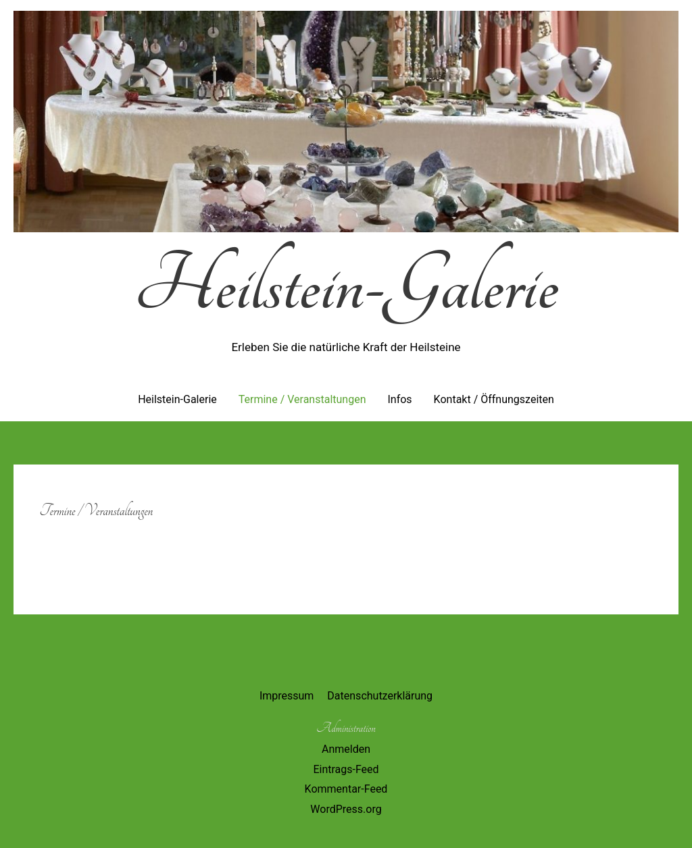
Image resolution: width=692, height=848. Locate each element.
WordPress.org (345, 809)
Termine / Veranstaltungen (302, 399)
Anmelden (346, 749)
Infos (399, 399)
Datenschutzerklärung (379, 695)
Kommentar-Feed (346, 789)
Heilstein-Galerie (346, 285)
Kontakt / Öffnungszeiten (494, 399)
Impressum (287, 695)
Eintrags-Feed (345, 769)
